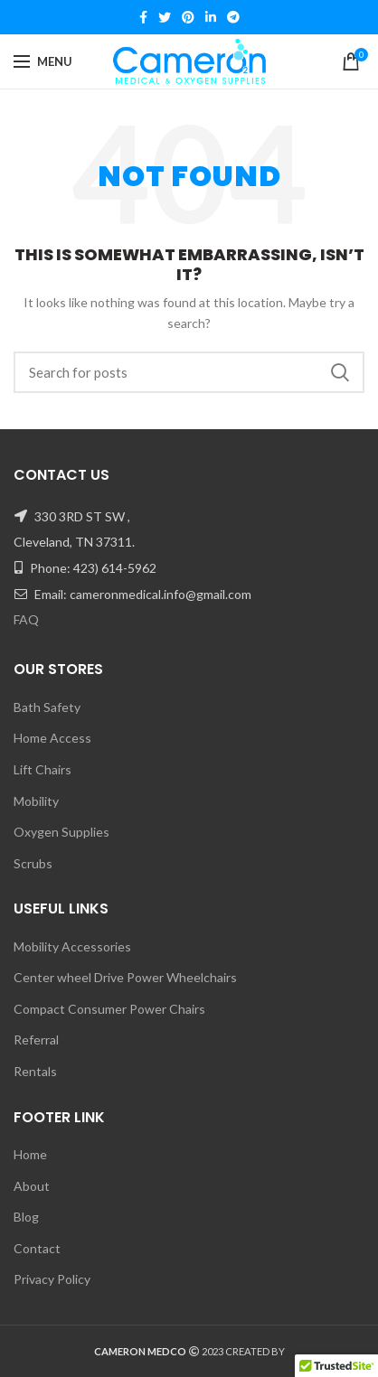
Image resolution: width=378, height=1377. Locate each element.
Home (30, 1154)
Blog (26, 1216)
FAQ (26, 619)
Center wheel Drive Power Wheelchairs (125, 977)
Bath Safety (47, 707)
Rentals (35, 1071)
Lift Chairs (42, 769)
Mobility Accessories (72, 946)
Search (340, 372)
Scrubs (33, 863)
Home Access (52, 737)
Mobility (36, 801)
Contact (37, 1248)
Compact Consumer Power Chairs (109, 1008)
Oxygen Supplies (61, 831)
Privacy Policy (52, 1279)
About (32, 1186)
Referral (36, 1039)
